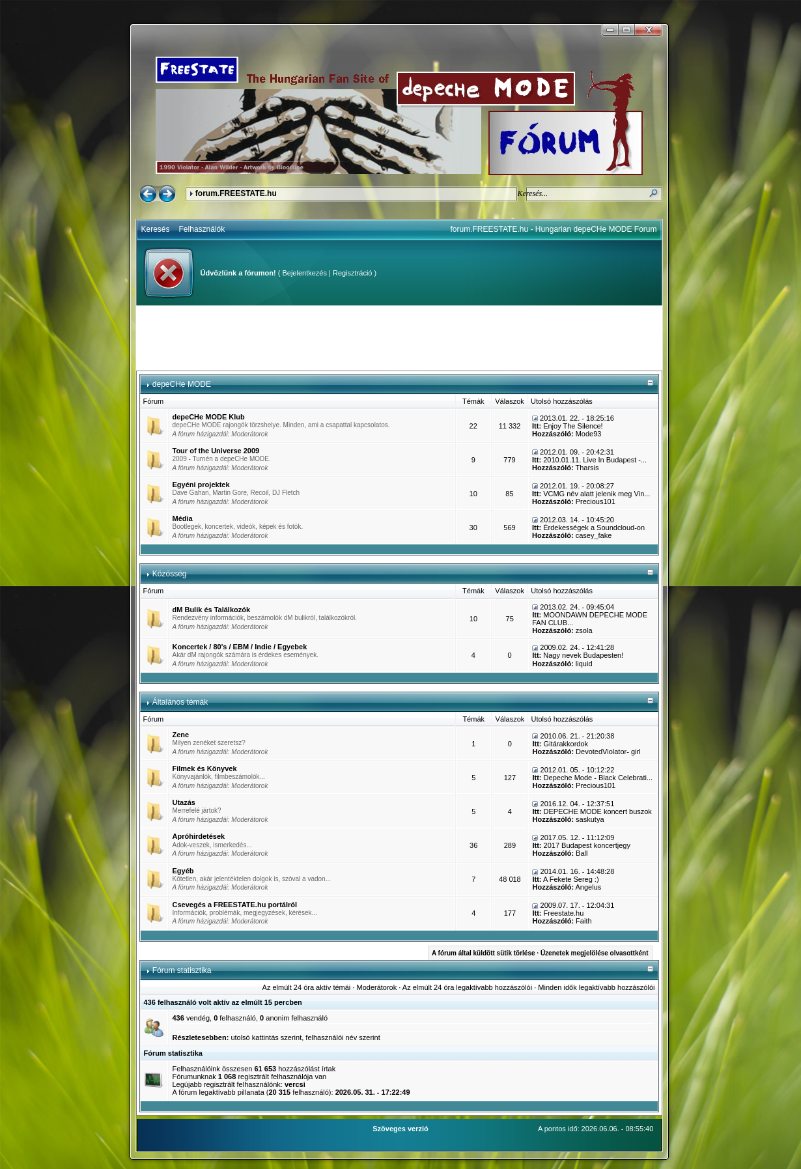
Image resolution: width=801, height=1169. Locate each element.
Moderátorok (249, 434)
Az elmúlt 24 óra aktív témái (306, 987)
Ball (581, 853)
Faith (583, 921)
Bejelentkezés (304, 273)
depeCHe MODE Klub (209, 417)
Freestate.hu (564, 913)
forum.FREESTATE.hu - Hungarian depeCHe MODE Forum (554, 229)
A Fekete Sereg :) (571, 879)
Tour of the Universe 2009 (216, 451)
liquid (584, 664)
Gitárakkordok (566, 744)
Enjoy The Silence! (573, 426)
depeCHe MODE (181, 384)
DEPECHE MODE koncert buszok (598, 811)
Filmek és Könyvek (205, 768)
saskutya (590, 819)
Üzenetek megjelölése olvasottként (595, 953)
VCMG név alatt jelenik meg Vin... (596, 494)
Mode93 (589, 434)
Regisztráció (352, 273)
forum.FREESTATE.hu (236, 193)
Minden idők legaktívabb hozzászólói (596, 987)
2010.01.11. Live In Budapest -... (595, 460)
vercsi (295, 1084)
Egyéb (183, 871)
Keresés (155, 229)
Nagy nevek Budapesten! (583, 655)
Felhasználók (202, 229)
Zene (181, 735)
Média (183, 518)
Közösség (169, 573)
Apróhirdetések (199, 836)
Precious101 (595, 501)
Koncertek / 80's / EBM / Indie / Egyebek (240, 647)
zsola (584, 630)
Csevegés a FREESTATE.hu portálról (235, 904)
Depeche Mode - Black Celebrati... (598, 778)
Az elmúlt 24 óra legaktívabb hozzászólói (467, 987)
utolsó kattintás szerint (266, 1037)
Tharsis (586, 468)
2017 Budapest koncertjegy (587, 845)
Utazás (184, 802)
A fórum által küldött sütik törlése (483, 953)
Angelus (589, 887)
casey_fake (594, 535)
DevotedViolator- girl (608, 751)
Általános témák (180, 702)
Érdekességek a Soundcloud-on (594, 527)
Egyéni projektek (201, 484)
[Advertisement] (399, 338)
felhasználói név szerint (342, 1037)
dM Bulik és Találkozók (212, 609)
